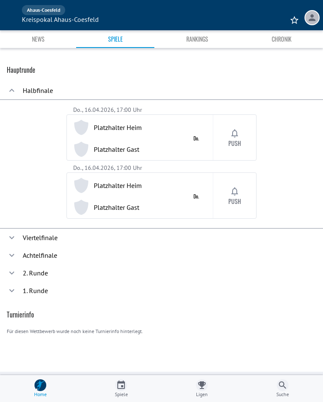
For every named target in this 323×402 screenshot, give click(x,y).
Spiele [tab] (115, 38)
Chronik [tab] (281, 38)
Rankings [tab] (197, 38)
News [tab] (38, 38)
